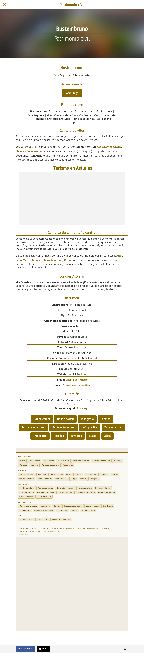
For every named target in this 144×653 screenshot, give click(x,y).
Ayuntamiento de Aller (76, 385)
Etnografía (87, 419)
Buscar (93, 436)
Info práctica (90, 427)
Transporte (40, 436)
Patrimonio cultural (33, 427)
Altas (107, 436)
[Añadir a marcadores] (125, 649)
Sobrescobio (34, 151)
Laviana (109, 146)
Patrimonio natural (63, 427)
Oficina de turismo (76, 379)
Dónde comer (42, 419)
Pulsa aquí (82, 408)
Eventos (105, 419)
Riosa (67, 260)
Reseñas (59, 436)
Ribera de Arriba (52, 260)
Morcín (36, 260)
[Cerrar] (4, 4)
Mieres (20, 151)
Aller (119, 255)
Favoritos (76, 436)
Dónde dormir (65, 419)
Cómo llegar (72, 93)
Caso (100, 146)
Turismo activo (113, 427)
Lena (118, 146)
